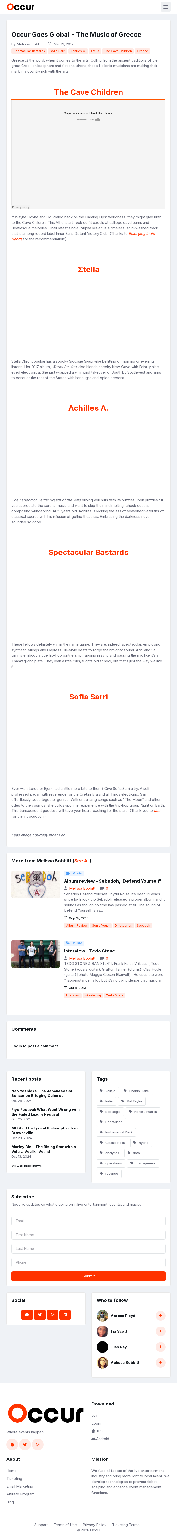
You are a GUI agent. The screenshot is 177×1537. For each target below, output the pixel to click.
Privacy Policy (94, 1524)
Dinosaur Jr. (123, 925)
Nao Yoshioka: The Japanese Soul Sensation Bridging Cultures (42, 1093)
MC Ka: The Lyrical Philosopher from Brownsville (45, 1130)
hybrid (140, 1143)
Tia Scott (118, 1331)
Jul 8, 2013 (75, 988)
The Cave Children (118, 51)
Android (100, 1439)
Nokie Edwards (143, 1112)
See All (82, 860)
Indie (106, 1101)
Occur (95, 1530)
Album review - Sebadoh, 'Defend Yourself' (113, 881)
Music (74, 873)
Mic (157, 810)
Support (41, 1524)
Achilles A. (78, 51)
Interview (73, 995)
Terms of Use (65, 1524)
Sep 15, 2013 (76, 918)
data (134, 1153)
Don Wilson (111, 1122)
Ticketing (14, 1478)
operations (111, 1163)
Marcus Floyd (122, 1315)
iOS (97, 1431)
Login (96, 1423)
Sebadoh (143, 925)
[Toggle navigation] (166, 7)
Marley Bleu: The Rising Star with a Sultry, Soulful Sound (43, 1149)
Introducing (93, 995)
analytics (109, 1153)
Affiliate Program (20, 1494)
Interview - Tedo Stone (89, 951)
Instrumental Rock (116, 1132)
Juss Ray (118, 1347)
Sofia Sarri (57, 51)
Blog (10, 1502)
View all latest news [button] (27, 1166)
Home (11, 1470)
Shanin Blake (136, 1091)
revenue (109, 1173)
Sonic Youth (101, 925)
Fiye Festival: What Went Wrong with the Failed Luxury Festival (45, 1112)
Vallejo (107, 1091)
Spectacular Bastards (29, 51)
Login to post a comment (34, 1046)
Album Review (76, 925)
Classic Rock (112, 1143)
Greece (142, 51)
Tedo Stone (114, 995)
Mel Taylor (131, 1101)
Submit (88, 1276)
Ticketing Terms (126, 1524)
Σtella (95, 51)
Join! (95, 1415)
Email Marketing (19, 1486)
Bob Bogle (110, 1112)
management (143, 1163)
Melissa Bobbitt (30, 44)
